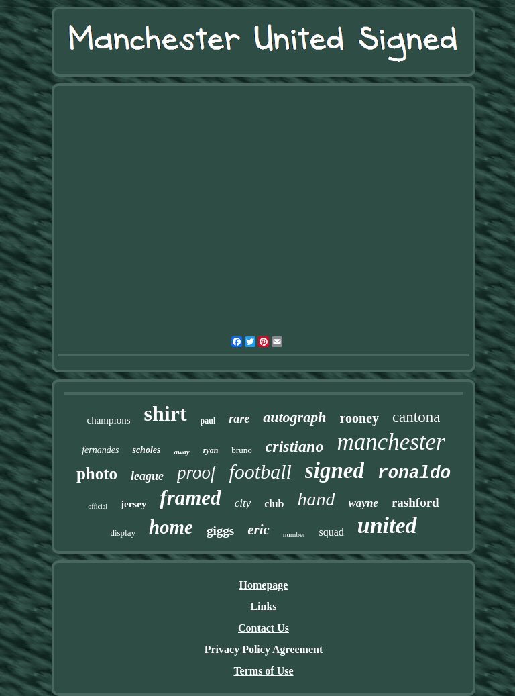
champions (109, 420)
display (122, 533)
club (274, 503)
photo (96, 473)
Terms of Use (263, 671)
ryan (211, 450)
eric (258, 529)
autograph (294, 417)
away (181, 452)
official (97, 506)
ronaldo (414, 473)
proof (196, 472)
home (171, 527)
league (147, 476)
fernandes (100, 450)
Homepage (263, 585)
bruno (241, 450)
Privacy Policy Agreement (264, 649)
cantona (416, 417)
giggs (220, 531)
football (260, 471)
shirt (165, 413)
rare (239, 419)
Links (263, 606)
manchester (391, 442)
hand (316, 499)
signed (334, 470)
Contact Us (263, 628)
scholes (146, 450)
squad (331, 532)
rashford (415, 502)
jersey (133, 504)
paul (208, 421)
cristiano (295, 446)
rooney (359, 418)
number (294, 534)
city (243, 503)
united (387, 525)
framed (190, 497)
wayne (363, 503)
